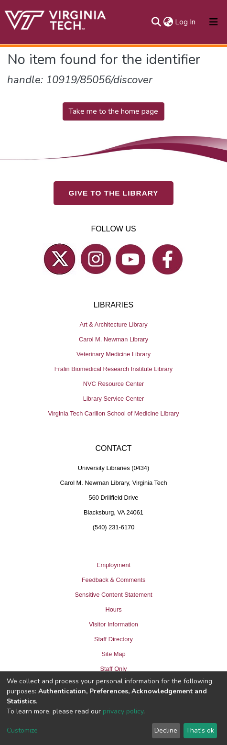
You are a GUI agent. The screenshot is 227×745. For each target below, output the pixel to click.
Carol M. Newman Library (113, 339)
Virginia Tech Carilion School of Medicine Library (113, 413)
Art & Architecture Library (113, 324)
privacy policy (123, 711)
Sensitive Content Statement (113, 594)
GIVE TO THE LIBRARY (114, 193)
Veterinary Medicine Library (113, 354)
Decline (165, 730)
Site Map (113, 653)
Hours (113, 609)
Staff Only (113, 668)
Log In (185, 22)
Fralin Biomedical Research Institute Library (113, 368)
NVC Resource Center (113, 383)
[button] (168, 22)
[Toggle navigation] (213, 22)
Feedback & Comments (114, 579)
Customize (22, 730)
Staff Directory (113, 639)
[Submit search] (156, 22)
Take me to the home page (113, 111)
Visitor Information (113, 624)
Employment (113, 565)
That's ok (200, 730)
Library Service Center (113, 398)
